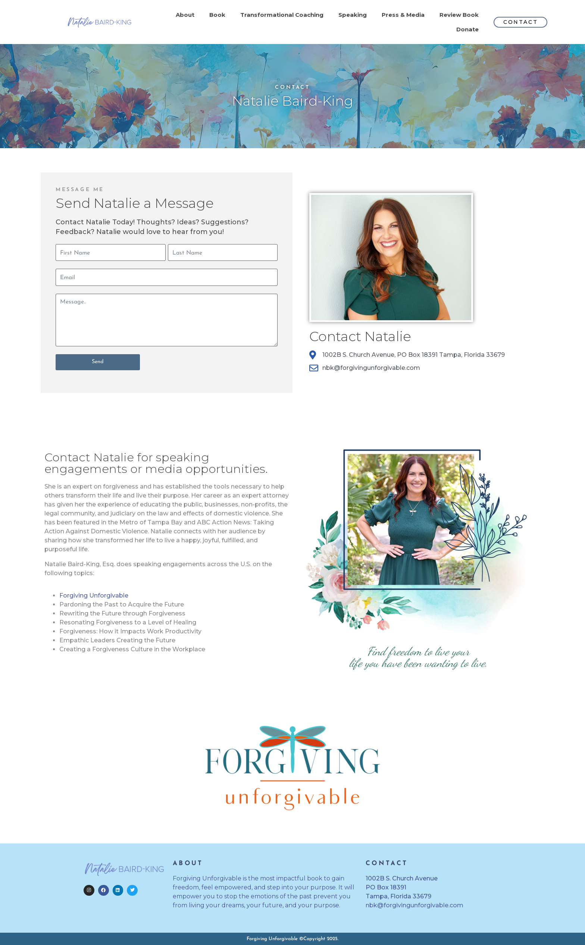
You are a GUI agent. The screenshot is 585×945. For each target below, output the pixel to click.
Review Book (459, 14)
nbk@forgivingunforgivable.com (414, 905)
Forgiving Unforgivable (93, 595)
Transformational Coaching (281, 14)
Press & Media (403, 14)
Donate (467, 29)
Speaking (352, 14)
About (185, 14)
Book (217, 14)
